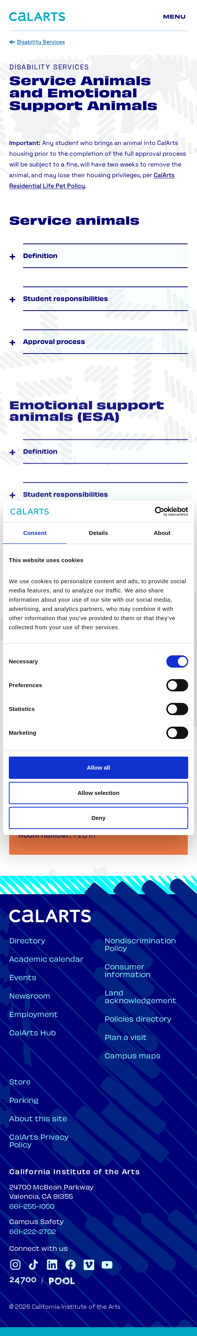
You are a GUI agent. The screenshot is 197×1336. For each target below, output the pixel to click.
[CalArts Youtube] (107, 1265)
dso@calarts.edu (74, 840)
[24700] (22, 1280)
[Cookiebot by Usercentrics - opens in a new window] (154, 512)
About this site (38, 1119)
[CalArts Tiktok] (34, 1265)
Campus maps (133, 1056)
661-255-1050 (31, 1207)
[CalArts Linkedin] (52, 1265)
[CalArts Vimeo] (89, 1265)
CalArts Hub (32, 1033)
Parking (24, 1101)
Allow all (98, 767)
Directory (27, 941)
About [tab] (162, 533)
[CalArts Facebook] (70, 1265)
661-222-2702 (32, 1232)
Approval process (54, 342)
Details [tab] (98, 533)
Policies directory (138, 1020)
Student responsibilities (65, 299)
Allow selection (98, 793)
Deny (99, 817)
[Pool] (62, 1281)
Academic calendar (46, 960)
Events (22, 978)
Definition (40, 256)
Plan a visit (126, 1038)
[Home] (37, 16)
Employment (33, 1015)
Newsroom (29, 997)
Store (20, 1082)
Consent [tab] (35, 533)
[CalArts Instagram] (15, 1265)
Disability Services (41, 42)
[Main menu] (175, 17)
